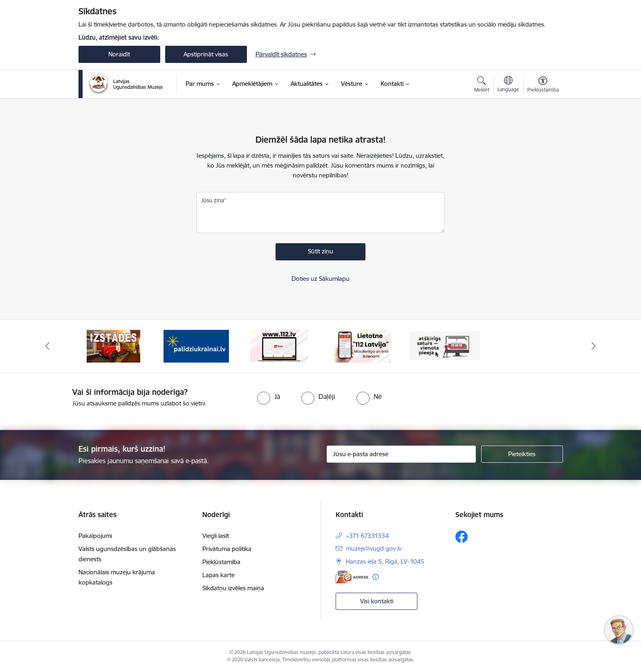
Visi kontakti (376, 601)
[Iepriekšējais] (47, 346)
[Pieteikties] (522, 454)
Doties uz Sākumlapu (320, 278)
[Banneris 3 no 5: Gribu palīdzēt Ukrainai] (196, 345)
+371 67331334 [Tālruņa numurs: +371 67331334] (367, 536)
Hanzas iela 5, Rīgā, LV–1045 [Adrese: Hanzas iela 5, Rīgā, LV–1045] (385, 561)
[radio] (268, 396)
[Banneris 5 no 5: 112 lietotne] (362, 345)
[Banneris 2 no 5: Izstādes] (113, 345)
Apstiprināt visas (206, 54)
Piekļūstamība (221, 562)
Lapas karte (218, 575)
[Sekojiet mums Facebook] (461, 537)
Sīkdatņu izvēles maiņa (233, 588)
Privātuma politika (226, 549)
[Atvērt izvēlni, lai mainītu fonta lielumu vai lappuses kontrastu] (543, 85)
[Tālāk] (594, 346)
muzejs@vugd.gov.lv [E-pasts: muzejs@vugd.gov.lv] (373, 548)
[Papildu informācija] (375, 577)
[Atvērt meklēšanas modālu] (481, 85)
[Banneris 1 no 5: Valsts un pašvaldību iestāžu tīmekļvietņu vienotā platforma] (445, 345)
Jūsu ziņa (212, 200)
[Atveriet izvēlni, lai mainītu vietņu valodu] (508, 85)
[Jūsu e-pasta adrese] (401, 454)
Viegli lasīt (215, 536)
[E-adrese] (352, 577)
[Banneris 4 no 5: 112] (279, 345)
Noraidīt (119, 54)
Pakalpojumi (95, 536)
